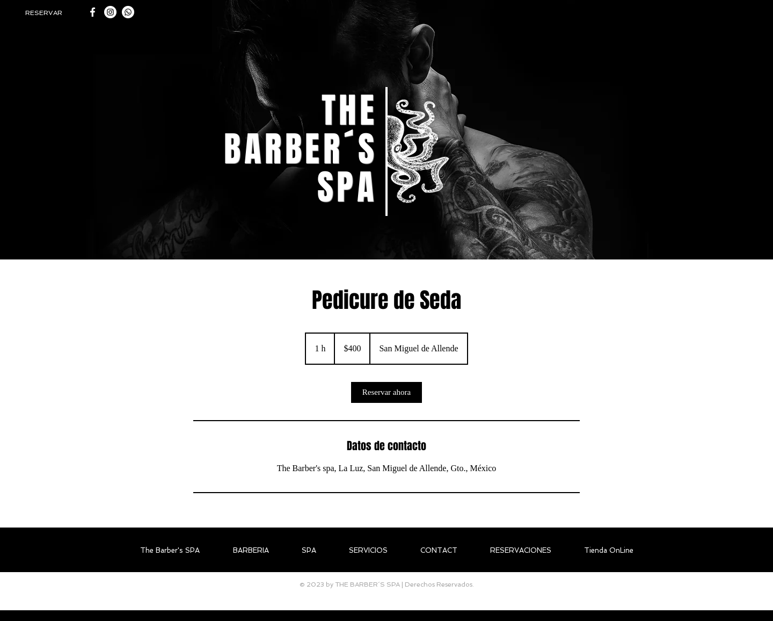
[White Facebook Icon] (92, 12)
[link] (386, 392)
